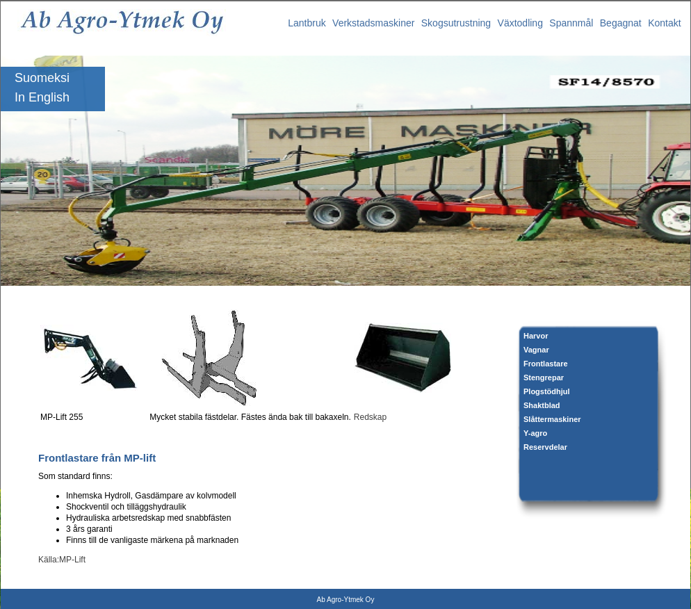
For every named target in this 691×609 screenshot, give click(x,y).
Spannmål (571, 23)
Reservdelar (545, 447)
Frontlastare (545, 363)
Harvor (535, 336)
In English (42, 97)
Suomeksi (42, 78)
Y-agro (535, 433)
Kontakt (664, 23)
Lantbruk (306, 23)
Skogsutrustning (456, 23)
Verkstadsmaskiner (373, 23)
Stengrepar (543, 377)
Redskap (370, 417)
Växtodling (520, 23)
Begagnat (621, 23)
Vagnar (536, 350)
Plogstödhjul (546, 391)
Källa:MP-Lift (62, 560)
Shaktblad (541, 405)
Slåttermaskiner (552, 419)
